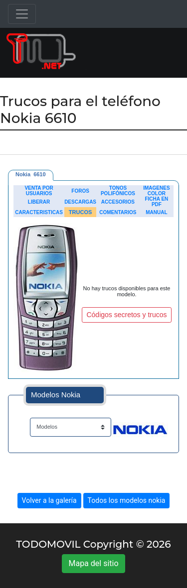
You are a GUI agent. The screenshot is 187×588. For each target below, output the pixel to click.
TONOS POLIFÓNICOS (118, 190)
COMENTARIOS (117, 212)
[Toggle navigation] (22, 14)
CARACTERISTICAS (39, 212)
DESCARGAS (80, 202)
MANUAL (156, 212)
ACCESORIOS (118, 202)
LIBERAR (39, 202)
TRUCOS (80, 212)
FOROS (80, 191)
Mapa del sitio (93, 563)
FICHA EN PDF (156, 201)
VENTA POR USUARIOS (38, 190)
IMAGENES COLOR (156, 190)
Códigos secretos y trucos (126, 315)
